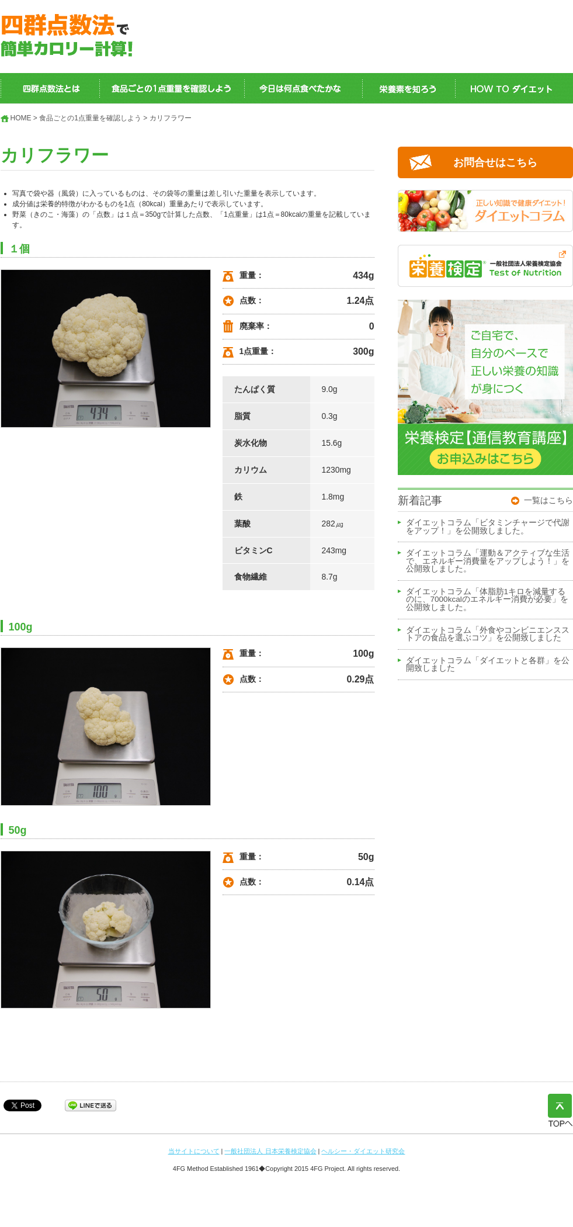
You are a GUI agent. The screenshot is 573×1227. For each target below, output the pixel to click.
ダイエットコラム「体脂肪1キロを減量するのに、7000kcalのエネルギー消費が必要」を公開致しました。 (487, 600)
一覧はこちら (548, 500)
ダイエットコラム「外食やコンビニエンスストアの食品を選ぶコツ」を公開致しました (487, 634)
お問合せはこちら (495, 162)
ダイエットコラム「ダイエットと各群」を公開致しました (487, 665)
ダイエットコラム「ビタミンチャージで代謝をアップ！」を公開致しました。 (487, 527)
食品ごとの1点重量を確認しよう (90, 118)
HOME (21, 118)
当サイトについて (194, 1151)
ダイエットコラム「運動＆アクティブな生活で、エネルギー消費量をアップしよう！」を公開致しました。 (487, 561)
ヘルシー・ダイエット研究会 (363, 1151)
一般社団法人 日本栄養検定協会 (270, 1151)
